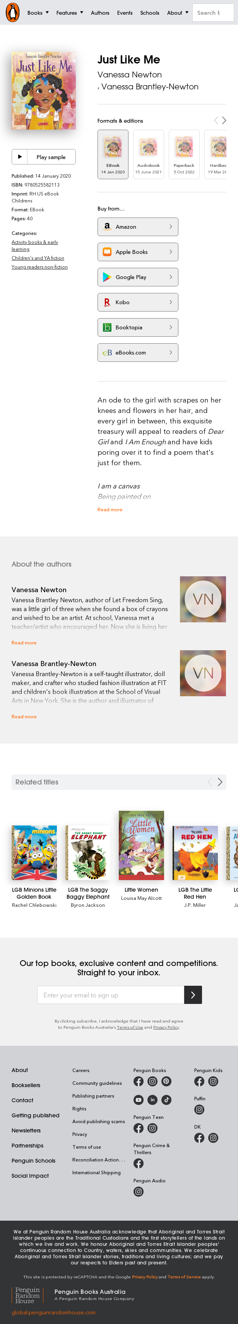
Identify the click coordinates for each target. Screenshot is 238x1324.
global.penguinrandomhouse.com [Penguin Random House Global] (54, 1312)
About (20, 1070)
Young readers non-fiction (40, 266)
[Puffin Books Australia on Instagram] (199, 1110)
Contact (22, 1100)
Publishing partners (93, 1095)
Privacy (79, 1133)
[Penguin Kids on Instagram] (213, 1081)
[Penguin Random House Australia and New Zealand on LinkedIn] (152, 1100)
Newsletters (26, 1130)
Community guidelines (97, 1082)
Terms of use (86, 1146)
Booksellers (26, 1085)
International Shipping (96, 1172)
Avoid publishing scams (98, 1121)
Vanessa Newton (130, 74)
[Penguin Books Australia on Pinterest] (166, 1081)
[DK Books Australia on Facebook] (199, 1138)
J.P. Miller (195, 904)
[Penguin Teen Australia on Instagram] (152, 1128)
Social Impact (30, 1175)
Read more (110, 509)
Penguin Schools (33, 1160)
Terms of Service (184, 1276)
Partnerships (27, 1145)
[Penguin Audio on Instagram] (139, 1192)
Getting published (36, 1115)
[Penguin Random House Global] (33, 1294)
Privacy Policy (166, 1027)
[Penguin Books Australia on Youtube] (139, 1100)
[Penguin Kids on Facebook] (199, 1081)
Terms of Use (130, 1027)
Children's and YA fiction (38, 257)
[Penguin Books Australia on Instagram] (152, 1081)
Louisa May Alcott (141, 897)
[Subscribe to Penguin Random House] (193, 995)
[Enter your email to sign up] (110, 995)
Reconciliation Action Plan (100, 1159)
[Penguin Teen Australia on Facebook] (139, 1128)
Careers (80, 1070)
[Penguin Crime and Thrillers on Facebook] (139, 1163)
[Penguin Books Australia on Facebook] (139, 1081)
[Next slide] (220, 782)
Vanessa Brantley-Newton (150, 86)
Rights (79, 1108)
